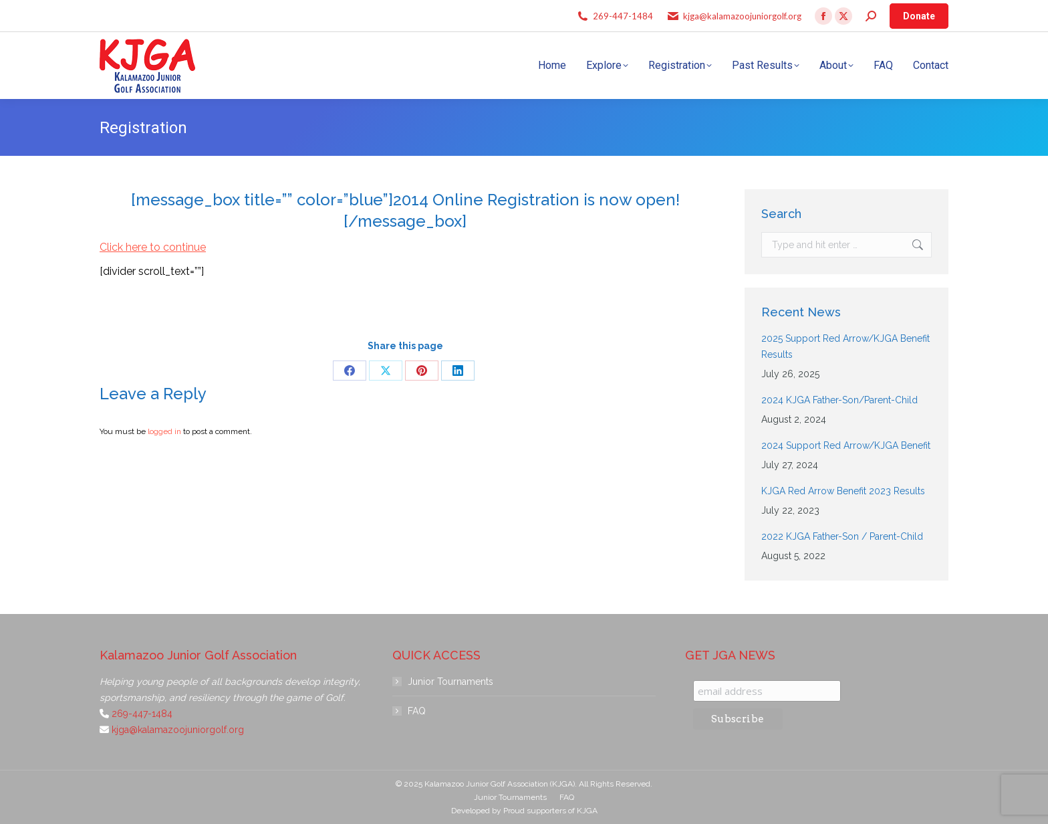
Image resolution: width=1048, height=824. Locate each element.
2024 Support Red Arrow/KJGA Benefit (845, 445)
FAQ (417, 711)
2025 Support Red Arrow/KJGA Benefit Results (845, 346)
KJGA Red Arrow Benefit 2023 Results (843, 491)
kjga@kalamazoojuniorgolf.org (742, 16)
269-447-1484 (623, 16)
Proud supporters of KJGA (550, 810)
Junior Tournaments (450, 681)
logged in (164, 431)
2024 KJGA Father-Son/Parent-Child (839, 400)
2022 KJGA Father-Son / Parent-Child (842, 536)
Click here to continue (153, 247)
